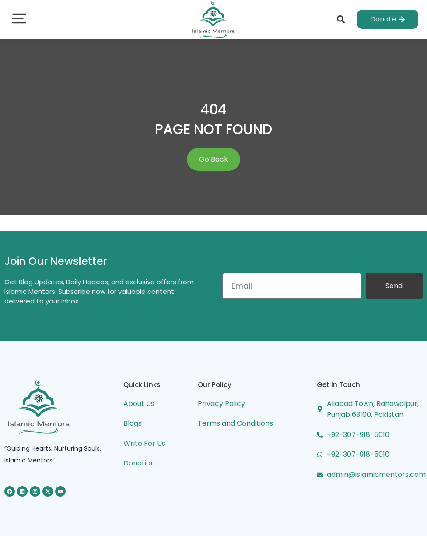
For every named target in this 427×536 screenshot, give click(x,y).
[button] (19, 19)
